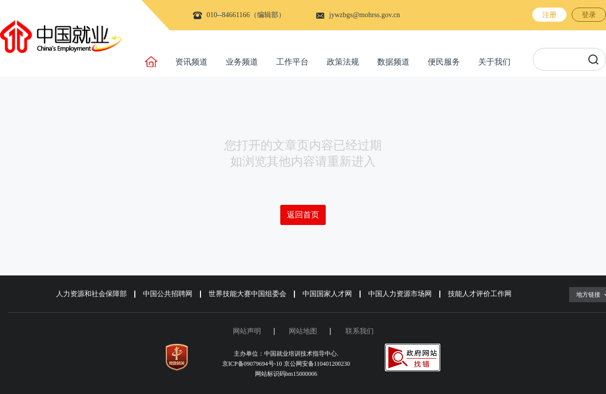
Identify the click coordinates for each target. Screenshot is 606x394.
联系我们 (359, 331)
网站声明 (247, 331)
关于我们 (494, 62)
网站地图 (303, 331)
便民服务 (444, 62)
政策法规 (343, 62)
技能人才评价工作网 (480, 294)
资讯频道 (191, 62)
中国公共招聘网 (167, 294)
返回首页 (303, 214)
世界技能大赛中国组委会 (247, 294)
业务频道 (242, 62)
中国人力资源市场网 (400, 294)
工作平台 (292, 62)
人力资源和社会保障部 (91, 294)
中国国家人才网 (327, 294)
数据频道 (393, 62)
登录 (589, 15)
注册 (549, 15)
